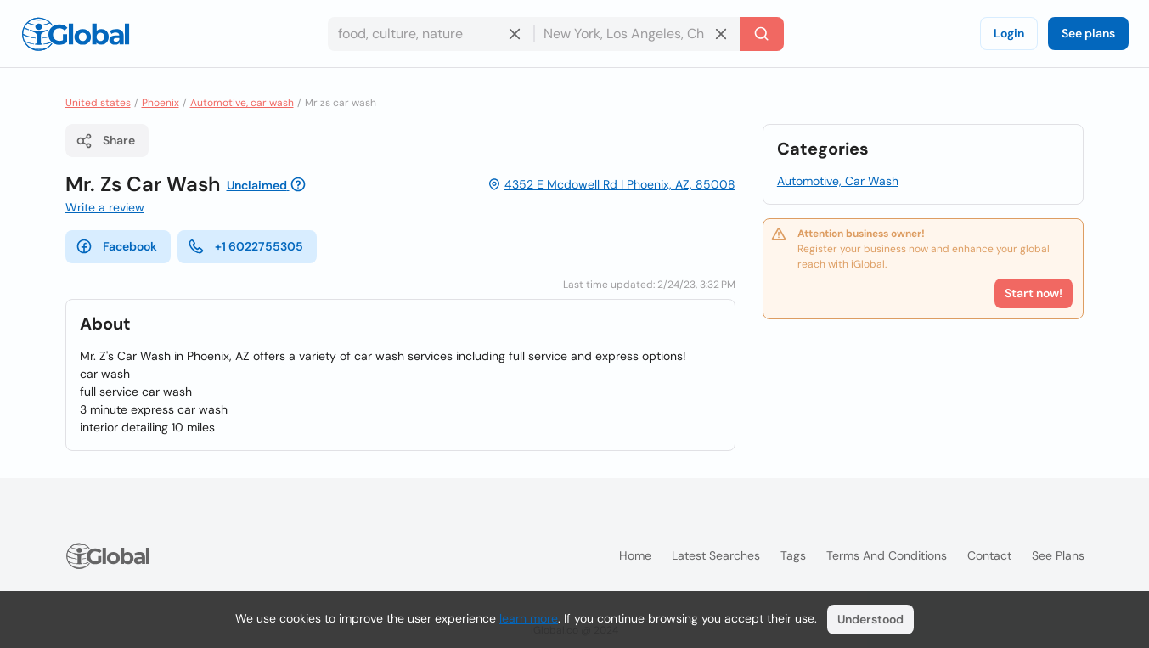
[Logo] (75, 34)
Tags (793, 555)
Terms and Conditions (886, 555)
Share (105, 140)
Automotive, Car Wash (837, 181)
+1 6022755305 (245, 246)
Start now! (1033, 293)
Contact (989, 555)
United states (98, 103)
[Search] (762, 34)
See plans (1088, 33)
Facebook (116, 246)
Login (1009, 33)
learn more (528, 618)
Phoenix (160, 103)
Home (635, 555)
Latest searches (716, 555)
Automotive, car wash (242, 103)
